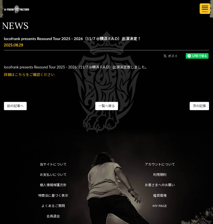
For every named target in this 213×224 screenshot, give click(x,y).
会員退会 (53, 216)
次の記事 (199, 106)
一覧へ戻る (106, 106)
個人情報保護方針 (53, 185)
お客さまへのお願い (160, 185)
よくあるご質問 (53, 206)
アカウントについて (160, 164)
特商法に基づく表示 (53, 195)
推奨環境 (160, 195)
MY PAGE (160, 206)
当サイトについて (53, 164)
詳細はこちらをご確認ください (29, 74)
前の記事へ (15, 106)
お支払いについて (53, 175)
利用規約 (160, 175)
